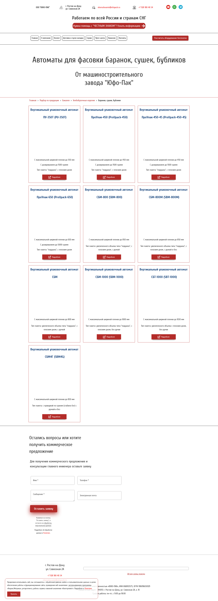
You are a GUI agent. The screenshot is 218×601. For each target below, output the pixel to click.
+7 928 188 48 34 (146, 7)
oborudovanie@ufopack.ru (109, 7)
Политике (46, 533)
